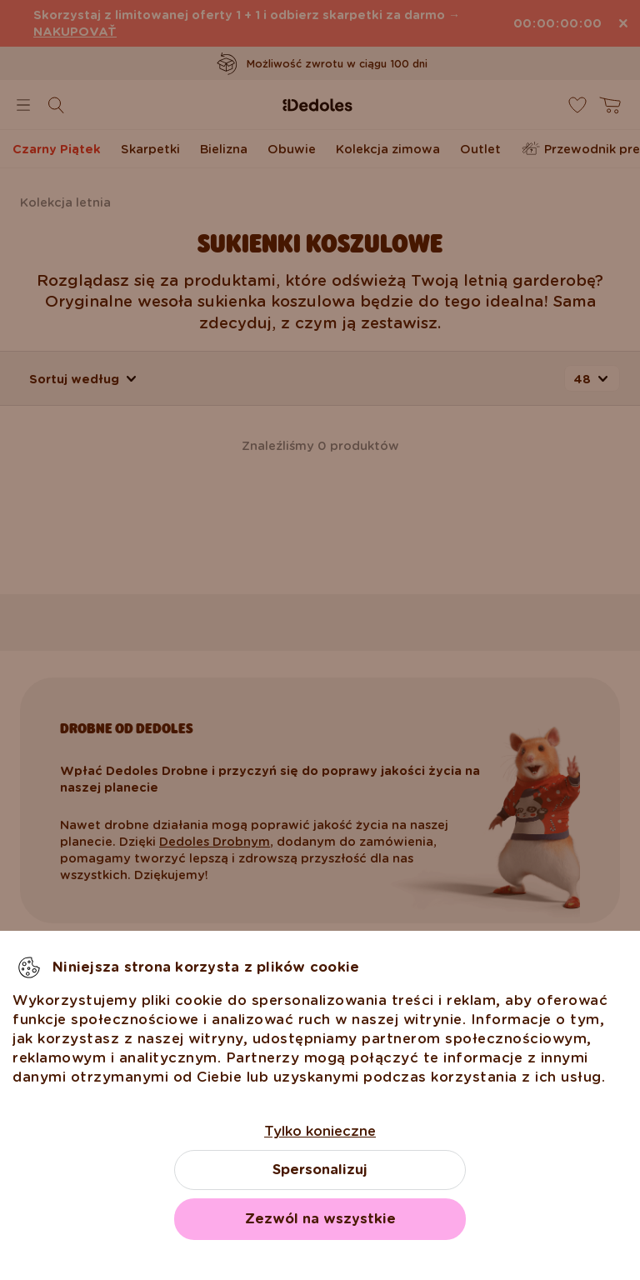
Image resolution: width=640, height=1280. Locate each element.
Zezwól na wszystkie (320, 1219)
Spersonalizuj (320, 1170)
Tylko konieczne (320, 1131)
